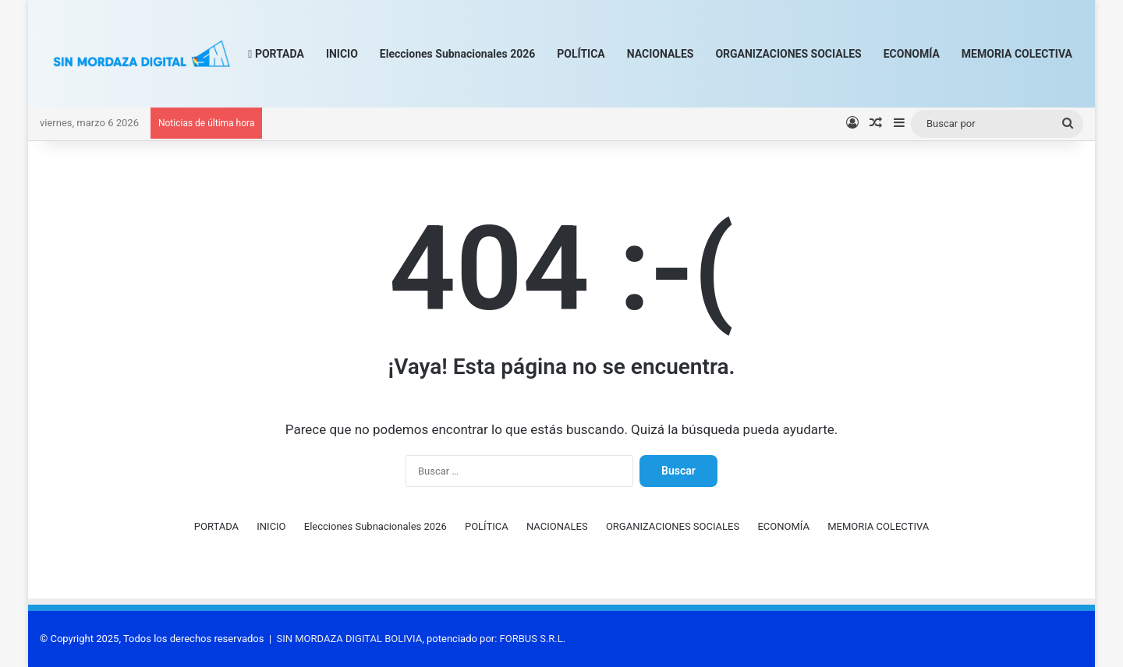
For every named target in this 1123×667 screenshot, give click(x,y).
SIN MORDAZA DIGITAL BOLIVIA (350, 638)
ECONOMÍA (912, 54)
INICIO (342, 54)
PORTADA (276, 54)
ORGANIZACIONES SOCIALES (788, 54)
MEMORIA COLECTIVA (1017, 54)
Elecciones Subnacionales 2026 (457, 54)
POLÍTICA (580, 54)
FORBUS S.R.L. (533, 638)
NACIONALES (660, 54)
